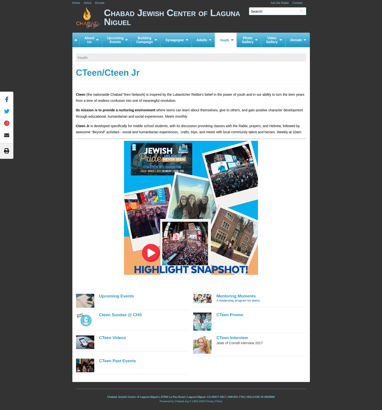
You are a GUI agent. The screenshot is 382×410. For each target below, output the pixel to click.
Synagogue (174, 40)
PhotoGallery (247, 40)
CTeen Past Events (117, 361)
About (87, 3)
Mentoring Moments (236, 296)
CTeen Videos (112, 337)
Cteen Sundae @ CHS (120, 315)
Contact (297, 3)
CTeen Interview (232, 337)
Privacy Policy (214, 401)
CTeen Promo (229, 315)
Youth (224, 40)
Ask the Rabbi (279, 3)
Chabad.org (182, 401)
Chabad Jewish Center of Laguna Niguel (207, 19)
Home (76, 3)
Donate (100, 3)
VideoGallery (271, 40)
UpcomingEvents (115, 40)
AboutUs (89, 40)
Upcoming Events (116, 296)
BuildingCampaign (144, 40)
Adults (202, 40)
